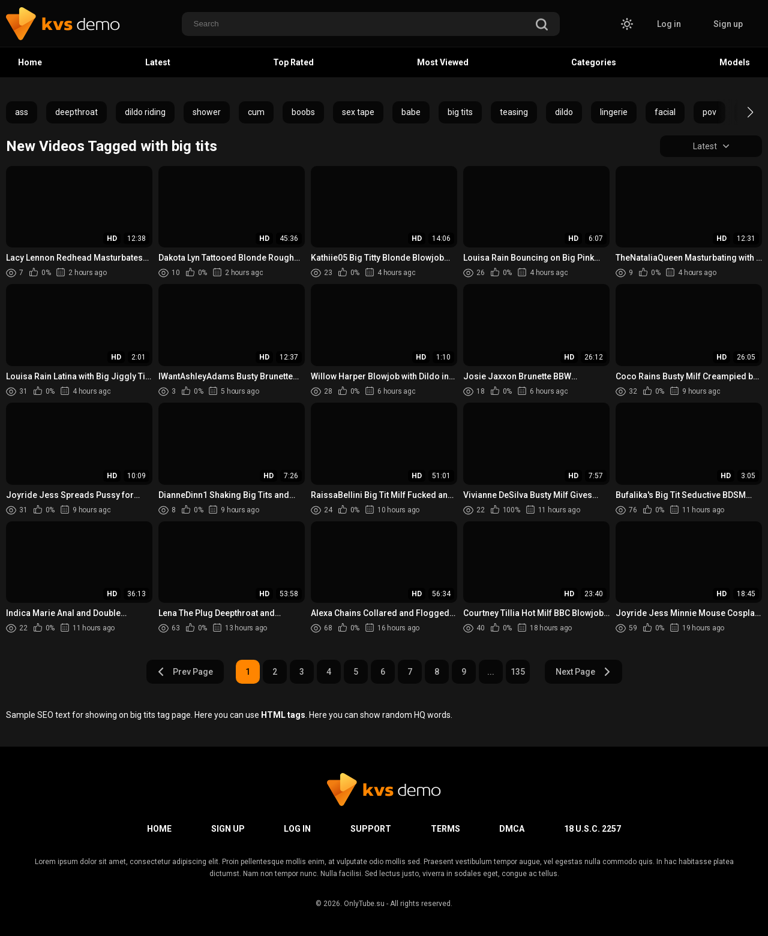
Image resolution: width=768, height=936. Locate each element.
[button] (739, 112)
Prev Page (185, 672)
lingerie (614, 112)
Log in (669, 24)
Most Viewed (443, 62)
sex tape (358, 112)
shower (207, 112)
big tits (460, 112)
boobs (303, 112)
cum (256, 112)
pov (709, 112)
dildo (564, 112)
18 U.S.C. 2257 (592, 829)
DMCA (511, 829)
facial (665, 112)
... (490, 672)
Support (370, 829)
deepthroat (76, 112)
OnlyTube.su (364, 903)
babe (411, 112)
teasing (514, 112)
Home (30, 62)
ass (21, 112)
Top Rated (293, 62)
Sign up (728, 24)
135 (518, 672)
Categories (593, 62)
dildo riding (145, 112)
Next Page (583, 672)
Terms (445, 829)
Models (734, 62)
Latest (157, 62)
